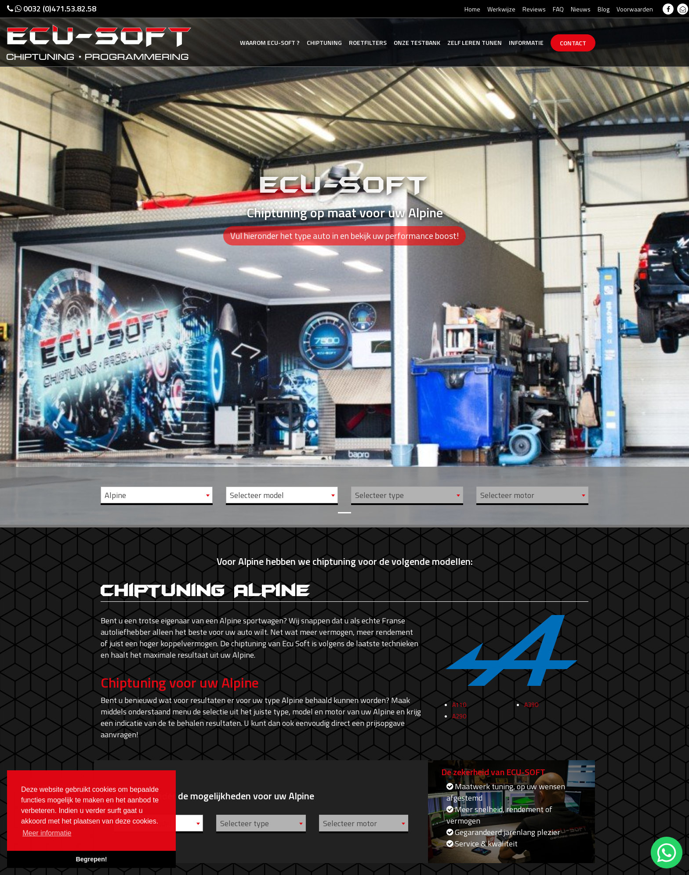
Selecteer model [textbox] (257, 495)
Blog (603, 9)
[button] (51, 262)
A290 (459, 721)
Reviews (534, 9)
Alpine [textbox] (115, 495)
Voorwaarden (634, 9)
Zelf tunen (474, 42)
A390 (531, 710)
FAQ (558, 9)
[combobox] (157, 495)
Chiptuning (324, 42)
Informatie (526, 42)
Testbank (417, 42)
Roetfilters (368, 42)
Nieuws (581, 9)
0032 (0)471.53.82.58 (51, 9)
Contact (573, 43)
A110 (459, 710)
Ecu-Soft (270, 42)
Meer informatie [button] (46, 833)
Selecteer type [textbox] (379, 495)
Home (472, 9)
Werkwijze (501, 9)
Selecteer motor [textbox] (507, 495)
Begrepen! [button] (91, 859)
